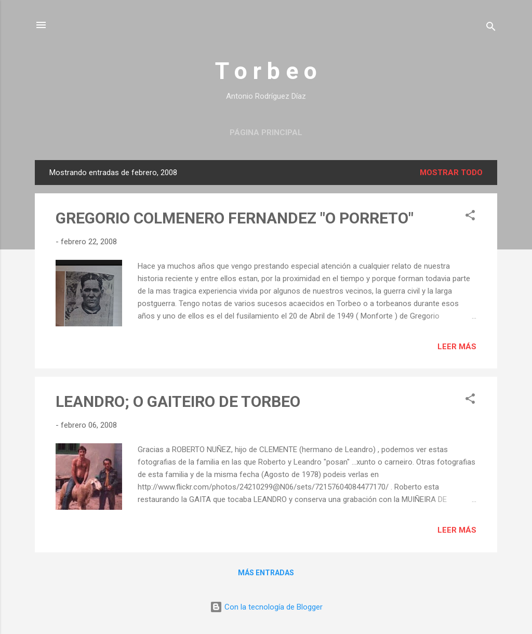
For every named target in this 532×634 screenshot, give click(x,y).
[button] (470, 217)
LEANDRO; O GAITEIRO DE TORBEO (178, 401)
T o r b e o (266, 71)
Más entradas (266, 573)
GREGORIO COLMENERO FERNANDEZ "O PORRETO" (235, 218)
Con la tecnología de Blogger (266, 607)
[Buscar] (491, 28)
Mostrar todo (451, 172)
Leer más (456, 346)
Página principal (266, 132)
